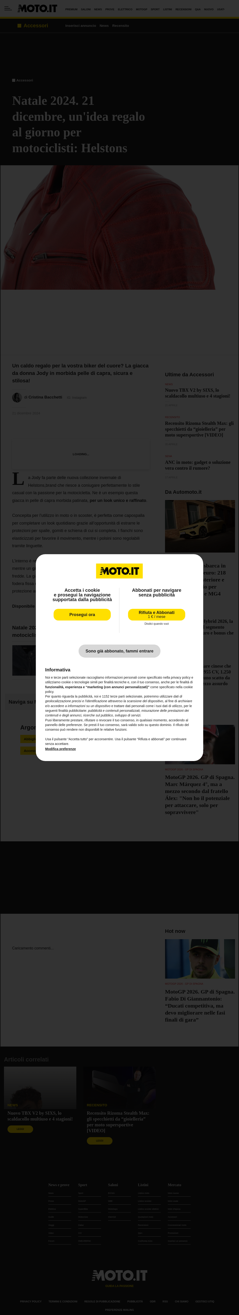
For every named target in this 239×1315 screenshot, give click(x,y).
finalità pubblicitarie (72, 710)
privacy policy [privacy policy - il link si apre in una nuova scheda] (180, 677)
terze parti (117, 696)
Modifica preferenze (60, 749)
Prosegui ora (82, 614)
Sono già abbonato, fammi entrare (119, 651)
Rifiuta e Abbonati (157, 614)
